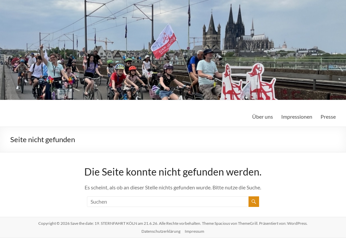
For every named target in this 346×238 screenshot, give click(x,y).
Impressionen (296, 116)
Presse (328, 116)
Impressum (194, 231)
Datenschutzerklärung (160, 231)
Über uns (262, 116)
